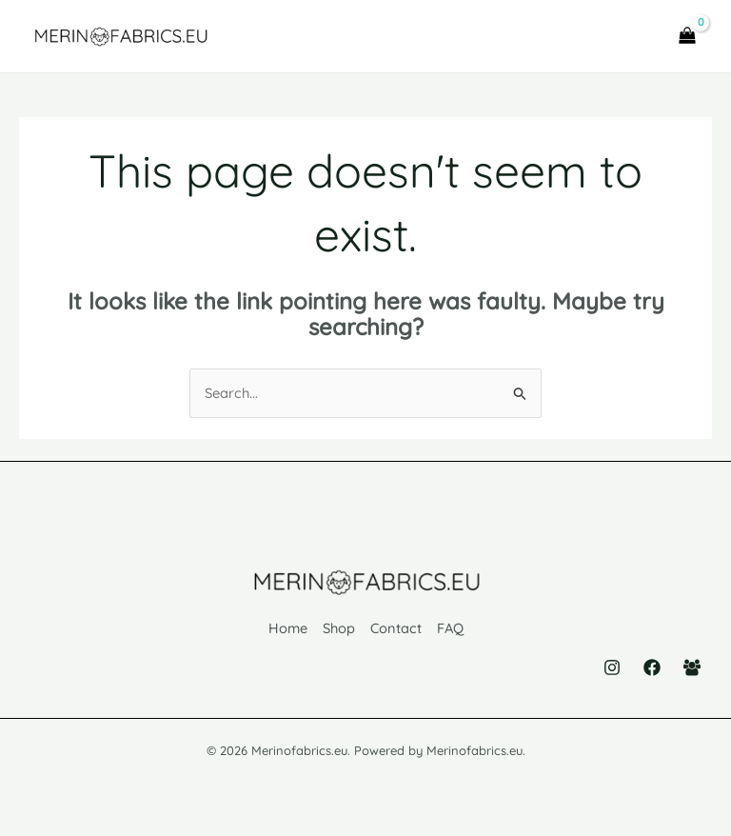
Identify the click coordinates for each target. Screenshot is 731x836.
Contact (396, 633)
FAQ (452, 633)
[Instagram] (612, 669)
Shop (338, 633)
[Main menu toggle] (629, 38)
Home (285, 633)
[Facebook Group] (692, 669)
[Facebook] (652, 669)
